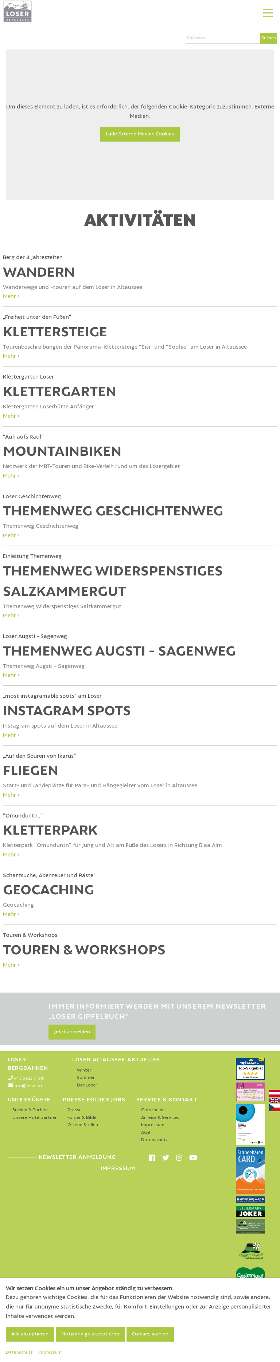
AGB (145, 1132)
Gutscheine (153, 1110)
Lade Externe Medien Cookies (140, 133)
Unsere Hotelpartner (34, 1117)
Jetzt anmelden (72, 1031)
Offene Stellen (82, 1125)
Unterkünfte (29, 1099)
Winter (84, 1070)
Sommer (86, 1077)
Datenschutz (154, 1139)
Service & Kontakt (166, 1099)
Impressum (152, 1125)
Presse (74, 1110)
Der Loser (87, 1085)
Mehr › (11, 296)
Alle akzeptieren (29, 1334)
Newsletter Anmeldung (62, 1157)
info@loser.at (28, 1086)
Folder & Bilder (82, 1117)
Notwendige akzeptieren (90, 1334)
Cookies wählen (150, 1334)
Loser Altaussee (98, 1059)
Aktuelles (143, 1059)
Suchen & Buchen (30, 1110)
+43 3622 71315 (28, 1078)
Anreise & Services (160, 1117)
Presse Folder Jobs (94, 1099)
